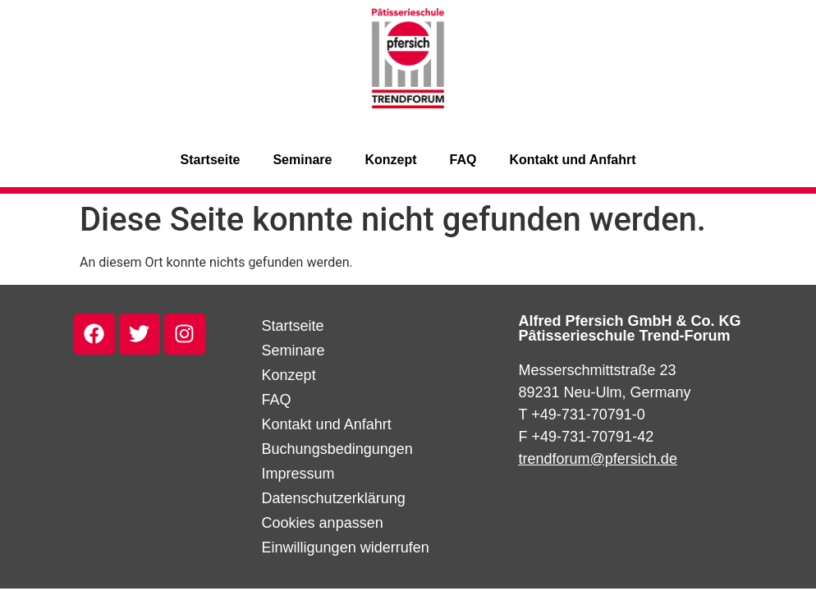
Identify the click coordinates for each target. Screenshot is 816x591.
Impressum (298, 473)
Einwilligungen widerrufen (345, 547)
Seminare (302, 160)
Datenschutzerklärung (334, 498)
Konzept (390, 160)
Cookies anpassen (322, 523)
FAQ (463, 160)
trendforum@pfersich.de (598, 459)
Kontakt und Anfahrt (572, 160)
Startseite (210, 160)
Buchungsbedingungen (337, 449)
